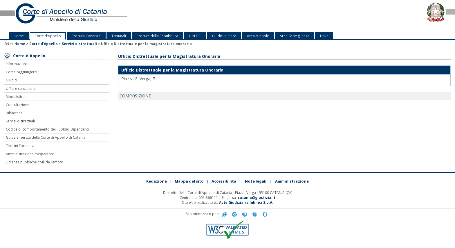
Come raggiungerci (21, 71)
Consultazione (17, 104)
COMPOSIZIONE (135, 96)
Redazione (156, 181)
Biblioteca (14, 112)
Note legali (255, 181)
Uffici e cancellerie (21, 88)
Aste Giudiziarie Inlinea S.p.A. (246, 202)
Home (19, 35)
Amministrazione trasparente (30, 153)
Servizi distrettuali (79, 43)
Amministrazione (292, 181)
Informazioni (16, 63)
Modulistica (15, 96)
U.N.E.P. (195, 35)
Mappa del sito (189, 181)
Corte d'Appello (48, 35)
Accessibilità (224, 181)
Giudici (11, 80)
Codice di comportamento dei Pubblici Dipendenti (47, 129)
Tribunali (118, 35)
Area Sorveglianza (294, 35)
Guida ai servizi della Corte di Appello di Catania (45, 137)
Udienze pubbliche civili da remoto (34, 162)
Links (324, 35)
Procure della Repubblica (157, 35)
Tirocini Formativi (20, 145)
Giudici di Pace (224, 35)
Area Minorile (258, 35)
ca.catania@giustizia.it (253, 197)
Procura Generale (86, 35)
